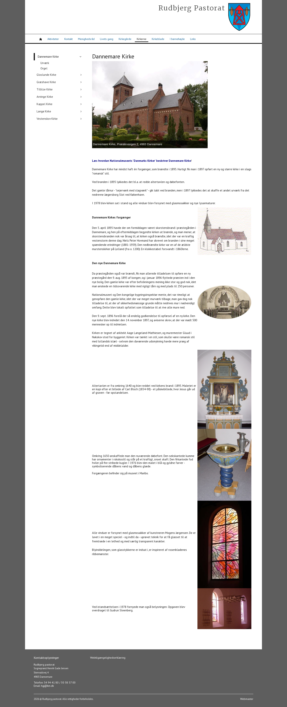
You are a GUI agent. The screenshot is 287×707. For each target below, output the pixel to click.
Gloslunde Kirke (46, 75)
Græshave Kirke (46, 82)
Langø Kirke (44, 111)
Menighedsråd (86, 39)
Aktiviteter (53, 39)
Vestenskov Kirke (47, 119)
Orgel (43, 68)
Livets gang (106, 39)
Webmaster (246, 699)
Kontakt (68, 39)
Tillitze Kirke (45, 89)
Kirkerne (141, 39)
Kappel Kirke (44, 104)
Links (193, 39)
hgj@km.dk (47, 686)
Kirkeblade (158, 39)
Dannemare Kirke (48, 56)
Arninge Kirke (45, 97)
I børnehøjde (177, 39)
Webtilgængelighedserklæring (107, 657)
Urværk (44, 63)
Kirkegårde (125, 39)
